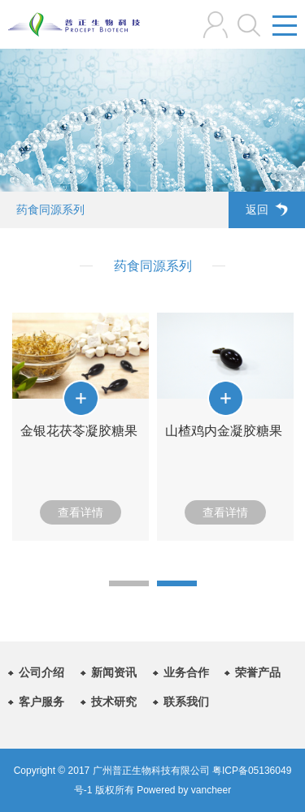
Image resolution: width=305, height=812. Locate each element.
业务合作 (186, 672)
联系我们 (186, 701)
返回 (267, 209)
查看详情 (80, 512)
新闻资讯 (114, 672)
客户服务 (41, 701)
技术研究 (114, 701)
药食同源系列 (50, 209)
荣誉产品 (258, 672)
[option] (80, 427)
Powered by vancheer (182, 790)
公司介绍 (41, 672)
